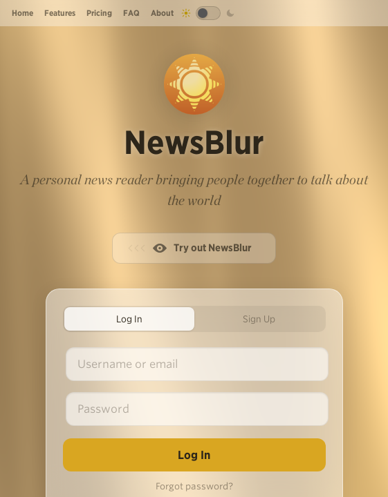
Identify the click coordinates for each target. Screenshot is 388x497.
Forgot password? (194, 486)
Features (59, 13)
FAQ (131, 13)
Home (22, 13)
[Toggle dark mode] (208, 13)
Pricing (99, 13)
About (162, 13)
